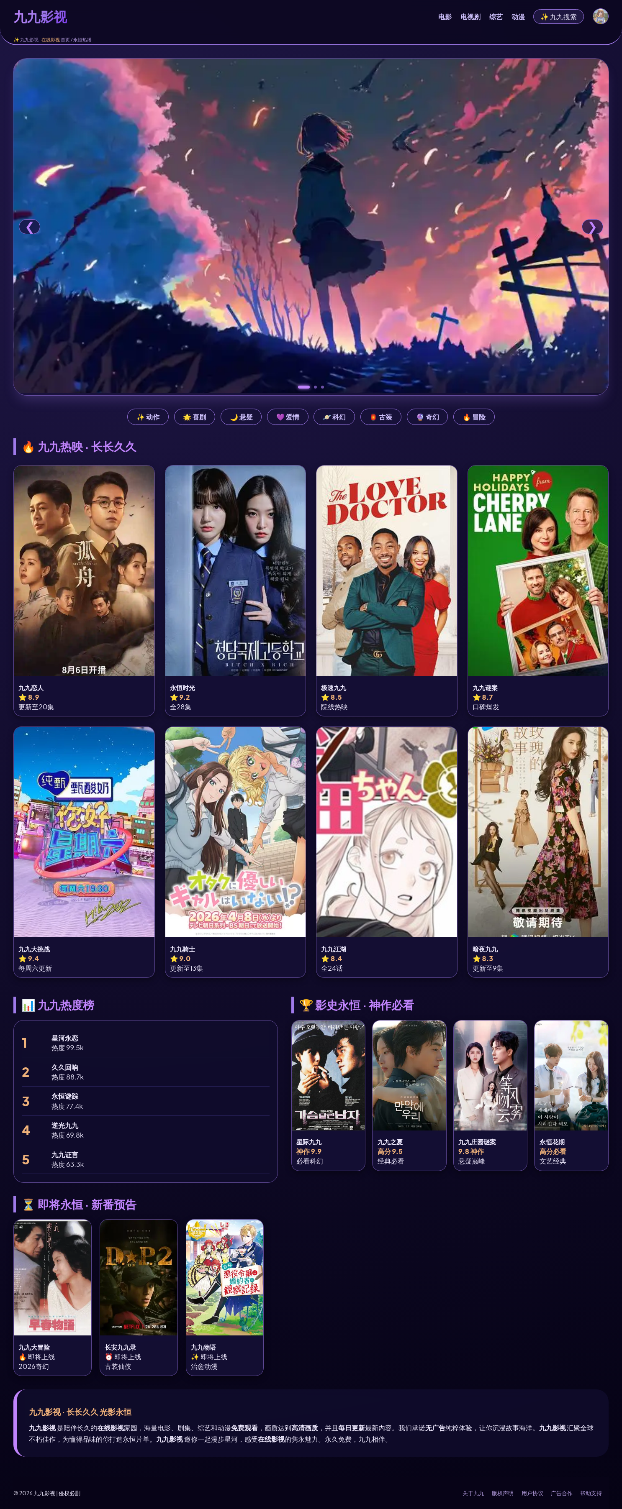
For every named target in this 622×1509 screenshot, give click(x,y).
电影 (445, 16)
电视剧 (470, 16)
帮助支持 (591, 1493)
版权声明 (503, 1493)
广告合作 (562, 1493)
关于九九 (473, 1493)
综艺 (496, 16)
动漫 (518, 16)
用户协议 (532, 1493)
